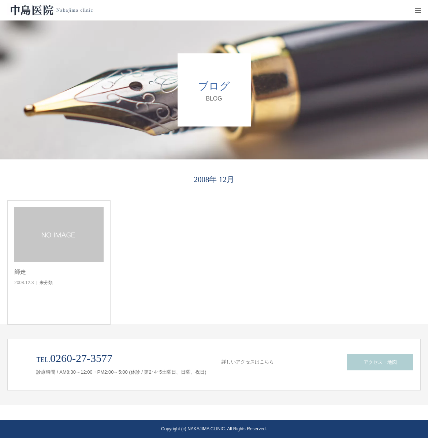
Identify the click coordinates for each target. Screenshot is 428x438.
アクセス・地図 (380, 362)
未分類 (46, 282)
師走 (20, 272)
